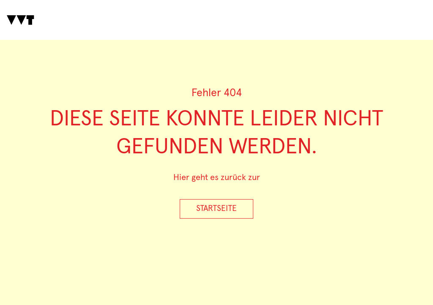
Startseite (216, 209)
